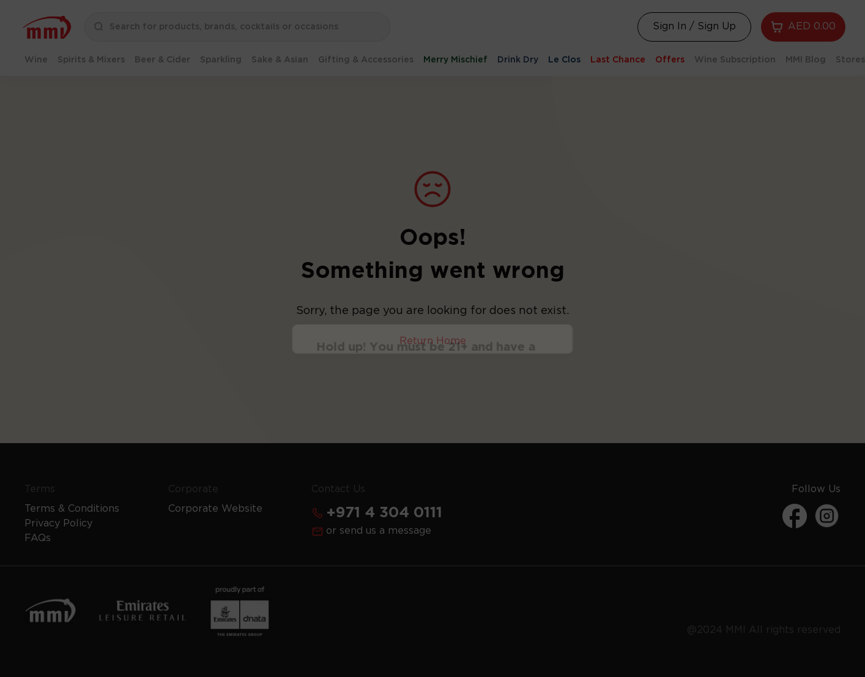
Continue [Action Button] (433, 366)
